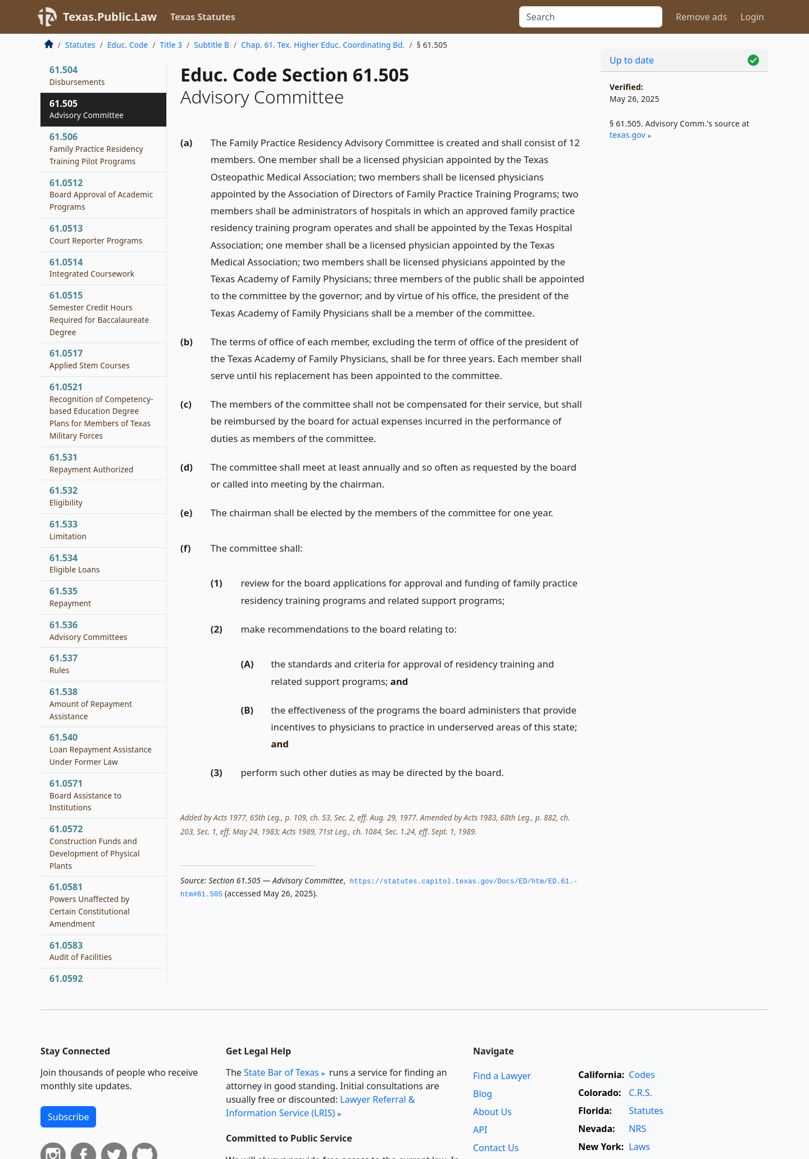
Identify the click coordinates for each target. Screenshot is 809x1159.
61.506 (96, 148)
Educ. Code (127, 44)
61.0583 (80, 951)
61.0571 (85, 795)
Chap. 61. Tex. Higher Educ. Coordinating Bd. (322, 44)
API (480, 1130)
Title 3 (171, 44)
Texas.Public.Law (110, 16)
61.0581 (89, 904)
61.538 (90, 703)
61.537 (63, 663)
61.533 (68, 530)
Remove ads (701, 17)
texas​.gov (628, 134)
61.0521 (101, 411)
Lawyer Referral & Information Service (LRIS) (320, 1106)
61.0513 (95, 234)
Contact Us (496, 1148)
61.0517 (89, 359)
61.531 (91, 463)
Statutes (80, 44)
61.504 (77, 75)
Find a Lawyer (502, 1076)
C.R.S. (640, 1092)
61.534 (74, 563)
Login (752, 17)
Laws (639, 1146)
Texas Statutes (202, 17)
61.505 (86, 109)
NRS (637, 1128)
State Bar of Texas (281, 1072)
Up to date (632, 60)
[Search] (590, 17)
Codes (642, 1074)
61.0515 (99, 313)
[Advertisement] (684, 335)
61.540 (100, 749)
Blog (482, 1094)
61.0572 (94, 847)
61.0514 (91, 267)
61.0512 (101, 195)
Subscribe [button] (68, 1117)
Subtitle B (211, 44)
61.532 (66, 496)
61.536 (88, 630)
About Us (492, 1112)
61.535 (70, 596)
